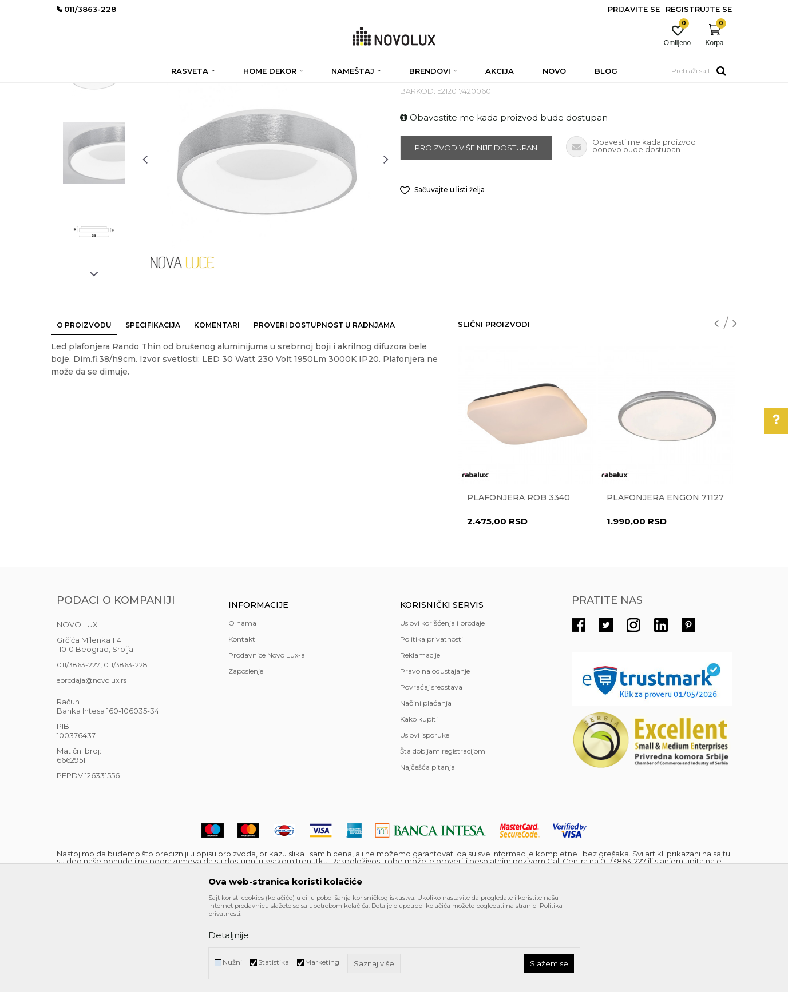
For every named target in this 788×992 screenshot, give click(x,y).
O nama (242, 706)
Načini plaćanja (426, 786)
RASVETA (158, 90)
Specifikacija (152, 408)
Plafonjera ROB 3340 (518, 580)
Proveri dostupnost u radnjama (324, 408)
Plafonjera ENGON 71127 (665, 580)
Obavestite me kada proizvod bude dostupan (504, 200)
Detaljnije (228, 935)
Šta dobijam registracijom (442, 834)
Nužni (232, 962)
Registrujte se (699, 9)
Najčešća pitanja (427, 850)
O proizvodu (84, 408)
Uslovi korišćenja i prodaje (442, 706)
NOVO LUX (75, 90)
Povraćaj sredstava (431, 770)
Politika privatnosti (431, 722)
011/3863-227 (78, 747)
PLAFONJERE (206, 90)
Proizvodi (118, 90)
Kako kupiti (419, 802)
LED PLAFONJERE (270, 90)
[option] (94, 158)
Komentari (217, 408)
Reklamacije (420, 738)
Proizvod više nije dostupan (476, 230)
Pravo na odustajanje (435, 754)
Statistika (273, 962)
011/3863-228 (126, 747)
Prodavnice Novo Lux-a (266, 738)
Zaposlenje (245, 754)
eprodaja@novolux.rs (91, 763)
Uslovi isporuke (424, 818)
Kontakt (241, 722)
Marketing (322, 962)
